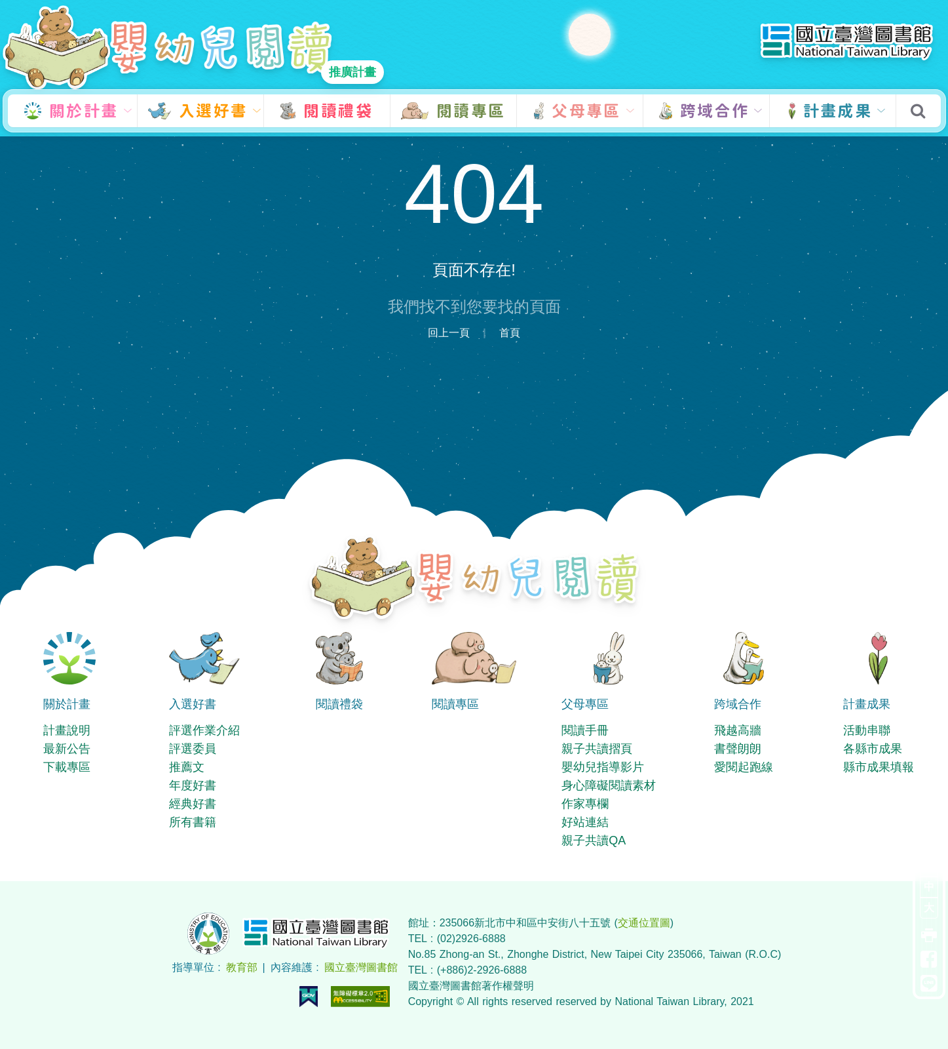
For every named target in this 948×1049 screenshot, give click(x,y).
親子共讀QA (593, 840)
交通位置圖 (644, 922)
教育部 (241, 967)
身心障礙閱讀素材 (608, 785)
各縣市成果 (872, 748)
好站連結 (585, 822)
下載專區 (66, 767)
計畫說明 (66, 730)
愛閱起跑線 (743, 767)
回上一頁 (449, 332)
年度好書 (192, 785)
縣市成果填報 (878, 767)
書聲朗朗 (737, 748)
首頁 (509, 332)
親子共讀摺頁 (596, 748)
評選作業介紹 (204, 730)
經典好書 (192, 803)
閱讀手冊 (585, 730)
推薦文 (186, 767)
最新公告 (66, 748)
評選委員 (192, 748)
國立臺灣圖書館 (361, 967)
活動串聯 (866, 730)
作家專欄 (585, 803)
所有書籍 (192, 822)
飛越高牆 (737, 730)
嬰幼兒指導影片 (602, 767)
